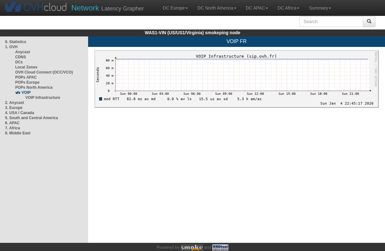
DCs (19, 62)
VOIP (26, 92)
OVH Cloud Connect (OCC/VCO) (44, 72)
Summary (320, 7)
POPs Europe (27, 82)
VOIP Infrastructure (42, 97)
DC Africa (288, 7)
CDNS (20, 57)
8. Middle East (17, 133)
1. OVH (11, 47)
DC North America (216, 7)
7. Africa (12, 128)
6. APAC (12, 123)
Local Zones (26, 67)
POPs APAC (26, 77)
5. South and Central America (31, 118)
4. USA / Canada (19, 113)
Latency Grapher (107, 7)
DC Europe (175, 7)
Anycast (22, 52)
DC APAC (257, 7)
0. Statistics (15, 42)
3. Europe (13, 108)
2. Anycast (14, 102)
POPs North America (34, 87)
